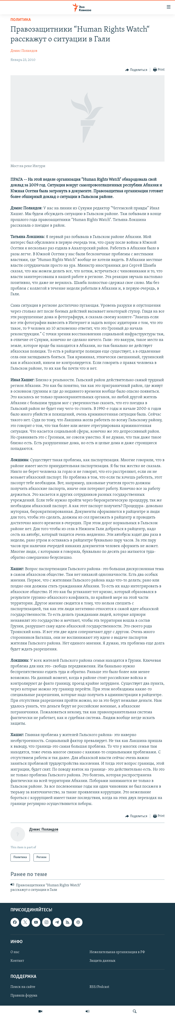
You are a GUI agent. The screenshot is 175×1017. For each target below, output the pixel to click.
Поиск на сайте (22, 987)
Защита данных (102, 961)
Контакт (17, 961)
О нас (14, 952)
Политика (20, 20)
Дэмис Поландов (23, 51)
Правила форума (23, 995)
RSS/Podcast (99, 987)
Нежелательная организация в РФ (117, 952)
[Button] (136, 70)
